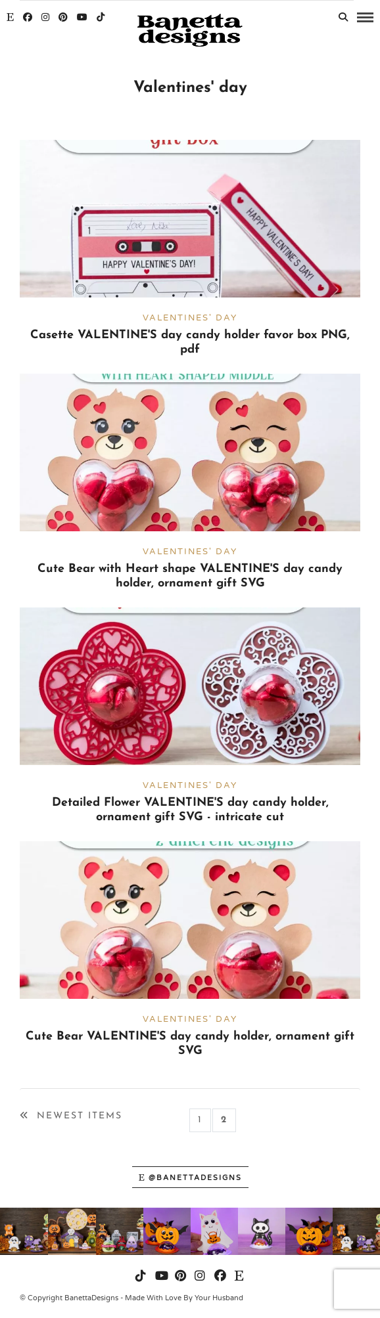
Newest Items (71, 1116)
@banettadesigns (190, 1178)
